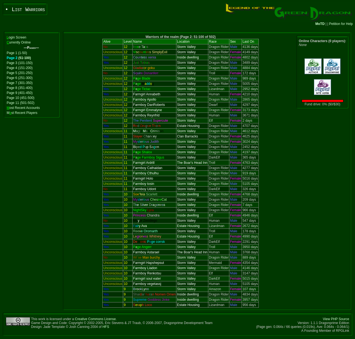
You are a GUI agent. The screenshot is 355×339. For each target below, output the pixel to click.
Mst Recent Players (22, 113)
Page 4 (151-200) (19, 68)
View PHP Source (336, 319)
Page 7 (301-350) (19, 83)
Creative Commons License (95, 319)
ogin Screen (16, 37)
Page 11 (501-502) (20, 103)
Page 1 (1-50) (17, 53)
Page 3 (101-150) (19, 63)
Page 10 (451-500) (20, 98)
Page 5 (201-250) (19, 73)
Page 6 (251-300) (19, 78)
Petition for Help (341, 24)
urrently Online (19, 42)
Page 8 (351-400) (19, 88)
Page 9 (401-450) (19, 93)
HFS (105, 327)
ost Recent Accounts (23, 108)
